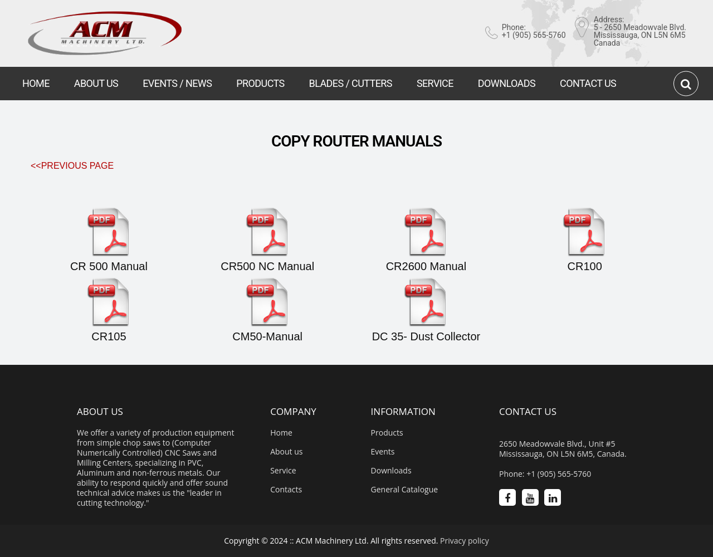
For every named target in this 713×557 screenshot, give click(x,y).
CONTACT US (588, 83)
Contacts (286, 490)
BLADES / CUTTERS (350, 83)
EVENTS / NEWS (177, 83)
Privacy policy (464, 540)
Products (387, 433)
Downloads (391, 471)
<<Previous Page (72, 165)
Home (281, 433)
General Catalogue (404, 490)
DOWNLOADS (506, 83)
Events (383, 452)
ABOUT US (96, 83)
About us (286, 452)
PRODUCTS (260, 83)
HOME (36, 83)
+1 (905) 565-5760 (534, 35)
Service (283, 471)
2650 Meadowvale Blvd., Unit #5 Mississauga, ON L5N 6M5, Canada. (563, 449)
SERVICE (435, 83)
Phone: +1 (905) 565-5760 (545, 474)
